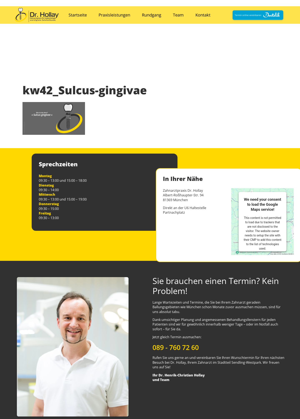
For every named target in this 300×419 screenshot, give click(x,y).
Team (178, 15)
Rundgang (151, 15)
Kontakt (202, 15)
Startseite (78, 15)
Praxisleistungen (114, 15)
